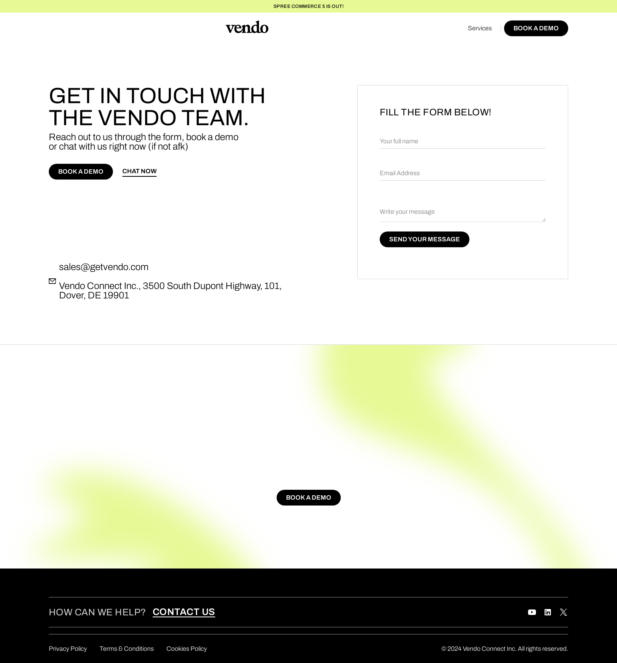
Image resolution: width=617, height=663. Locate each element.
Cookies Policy (186, 648)
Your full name (399, 141)
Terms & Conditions (127, 648)
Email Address (400, 173)
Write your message (407, 211)
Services (480, 28)
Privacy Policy (68, 648)
